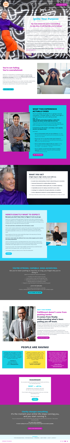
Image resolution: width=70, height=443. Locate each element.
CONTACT (54, 437)
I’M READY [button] (8, 253)
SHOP (49, 437)
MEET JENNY (43, 437)
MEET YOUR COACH (44, 4)
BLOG (52, 4)
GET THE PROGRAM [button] (38, 154)
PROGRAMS (21, 4)
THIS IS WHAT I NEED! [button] (8, 89)
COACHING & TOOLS (31, 4)
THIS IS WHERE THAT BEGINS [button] (35, 292)
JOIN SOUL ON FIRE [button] (61, 4)
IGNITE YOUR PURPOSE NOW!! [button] (35, 428)
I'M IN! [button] (35, 399)
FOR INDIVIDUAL (29, 437)
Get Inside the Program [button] (43, 337)
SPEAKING (37, 437)
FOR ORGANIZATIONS (19, 437)
